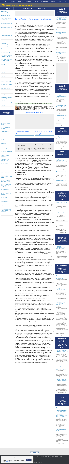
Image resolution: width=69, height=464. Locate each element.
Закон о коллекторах (5, 120)
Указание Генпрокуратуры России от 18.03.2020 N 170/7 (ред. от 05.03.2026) (61, 368)
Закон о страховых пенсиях (6, 166)
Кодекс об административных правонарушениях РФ (5, 65)
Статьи (59, 1)
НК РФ (2, 78)
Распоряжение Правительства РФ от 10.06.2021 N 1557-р (60, 247)
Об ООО (2, 139)
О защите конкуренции (5, 131)
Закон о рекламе (4, 197)
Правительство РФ (29, 1)
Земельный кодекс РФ (5, 52)
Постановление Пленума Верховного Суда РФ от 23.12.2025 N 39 (61, 106)
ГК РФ (2, 30)
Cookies (8, 461)
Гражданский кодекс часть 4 (6, 40)
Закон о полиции (4, 163)
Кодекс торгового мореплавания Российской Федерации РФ (6, 71)
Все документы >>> (62, 60)
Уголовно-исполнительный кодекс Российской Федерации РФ (6, 99)
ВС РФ (36, 1)
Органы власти (53, 1)
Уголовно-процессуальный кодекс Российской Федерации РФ (6, 104)
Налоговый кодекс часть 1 (6, 81)
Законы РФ (13, 1)
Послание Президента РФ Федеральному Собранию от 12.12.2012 (62, 204)
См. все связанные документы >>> (34, 112)
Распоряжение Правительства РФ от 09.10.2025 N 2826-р (60, 289)
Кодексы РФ (6, 1)
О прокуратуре (4, 136)
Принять (29, 459)
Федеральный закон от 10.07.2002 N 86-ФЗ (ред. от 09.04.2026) (62, 173)
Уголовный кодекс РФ (5, 107)
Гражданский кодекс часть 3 (6, 38)
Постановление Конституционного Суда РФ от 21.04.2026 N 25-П (61, 415)
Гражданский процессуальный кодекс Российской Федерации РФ (6, 45)
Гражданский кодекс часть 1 (6, 32)
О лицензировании (5, 133)
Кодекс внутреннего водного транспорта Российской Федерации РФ (6, 60)
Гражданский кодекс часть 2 (6, 35)
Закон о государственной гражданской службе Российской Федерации (6, 185)
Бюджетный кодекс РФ (5, 15)
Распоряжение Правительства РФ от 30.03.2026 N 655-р (60, 277)
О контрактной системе (5, 148)
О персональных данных (6, 146)
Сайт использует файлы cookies (36, 462)
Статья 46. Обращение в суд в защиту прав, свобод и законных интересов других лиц (43, 133)
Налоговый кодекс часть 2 (6, 84)
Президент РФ (20, 1)
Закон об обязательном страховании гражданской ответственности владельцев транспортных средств (6, 175)
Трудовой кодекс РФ (5, 94)
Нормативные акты (43, 1)
